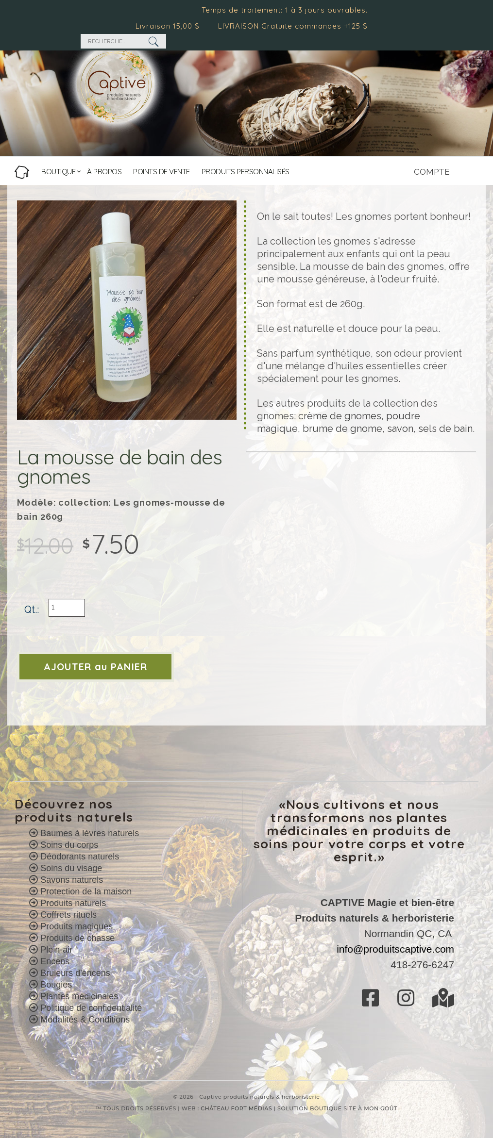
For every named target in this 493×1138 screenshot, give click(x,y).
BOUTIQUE (58, 171)
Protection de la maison (86, 891)
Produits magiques (76, 926)
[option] (127, 310)
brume (318, 428)
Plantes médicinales (79, 996)
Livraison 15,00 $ (171, 26)
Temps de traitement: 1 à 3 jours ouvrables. (288, 10)
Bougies (56, 985)
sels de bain (445, 428)
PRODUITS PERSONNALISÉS (245, 171)
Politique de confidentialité (91, 1008)
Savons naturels (71, 880)
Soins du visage (71, 868)
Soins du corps (69, 845)
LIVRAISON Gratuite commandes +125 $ (297, 26)
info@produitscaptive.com (395, 949)
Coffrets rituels (68, 915)
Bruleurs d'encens (75, 973)
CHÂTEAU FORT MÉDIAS (236, 1108)
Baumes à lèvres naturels (89, 833)
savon (400, 428)
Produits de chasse (77, 938)
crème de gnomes (339, 416)
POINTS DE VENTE (161, 171)
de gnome (357, 428)
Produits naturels (73, 903)
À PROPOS (104, 171)
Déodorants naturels (79, 856)
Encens (54, 961)
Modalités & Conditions (85, 1019)
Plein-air (56, 950)
